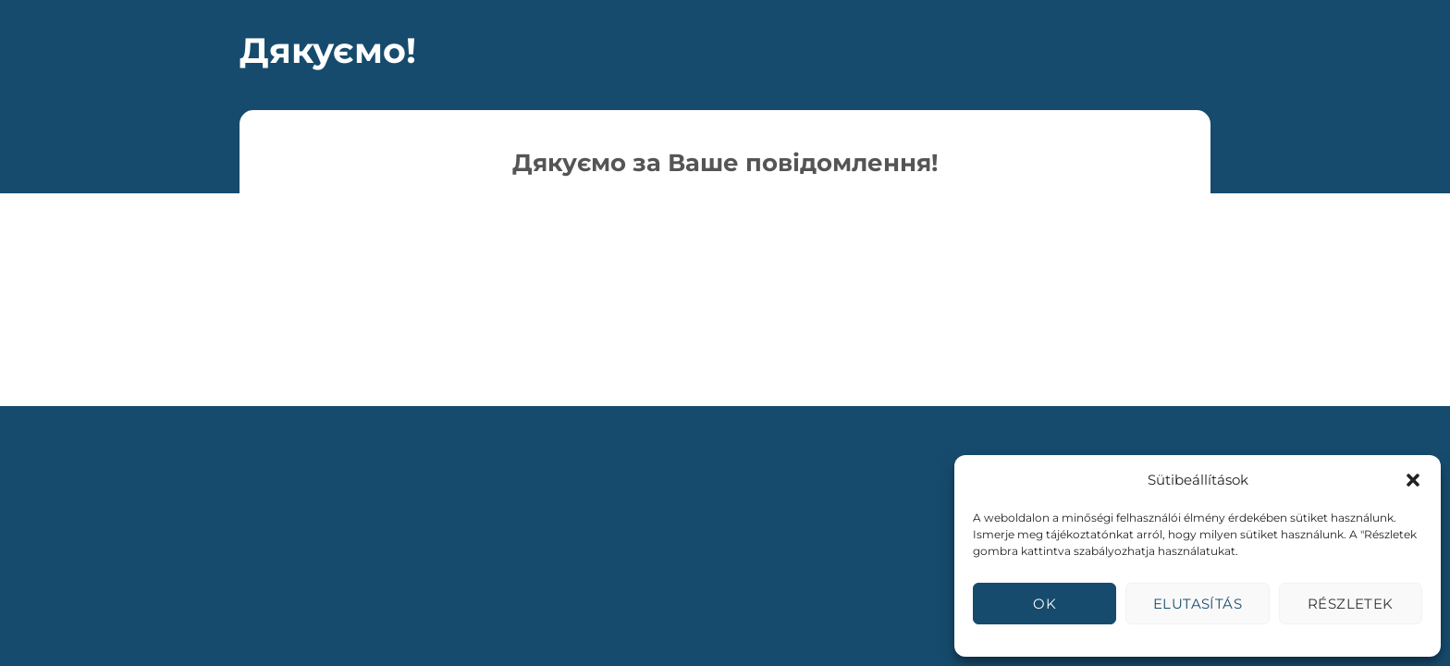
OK (1044, 603)
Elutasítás (1198, 603)
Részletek (1351, 603)
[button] (1413, 480)
